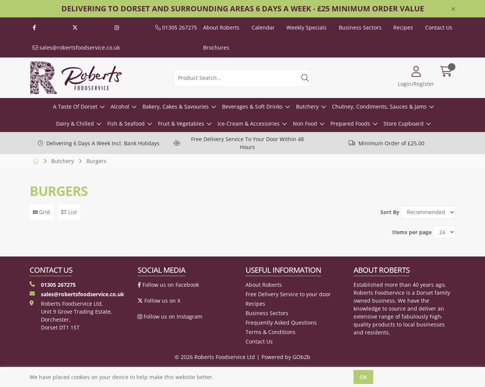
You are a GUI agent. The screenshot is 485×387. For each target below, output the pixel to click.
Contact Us (438, 27)
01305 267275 (176, 27)
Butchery (307, 106)
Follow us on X (159, 300)
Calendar (263, 27)
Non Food (305, 123)
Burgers (96, 161)
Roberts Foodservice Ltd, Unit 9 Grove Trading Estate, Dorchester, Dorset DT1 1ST (71, 315)
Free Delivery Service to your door (288, 294)
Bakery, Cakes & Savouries (175, 106)
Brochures (216, 47)
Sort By (389, 212)
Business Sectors (360, 27)
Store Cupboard (403, 123)
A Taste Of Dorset (75, 106)
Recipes (403, 27)
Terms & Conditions (271, 332)
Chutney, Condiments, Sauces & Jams (379, 106)
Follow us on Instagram (170, 316)
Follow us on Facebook (168, 284)
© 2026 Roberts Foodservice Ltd (215, 357)
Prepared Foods (350, 123)
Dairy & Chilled (75, 123)
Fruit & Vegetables (181, 123)
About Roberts (221, 27)
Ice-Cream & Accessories (248, 123)
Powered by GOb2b (285, 357)
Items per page (412, 232)
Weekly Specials (306, 27)
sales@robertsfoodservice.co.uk (76, 47)
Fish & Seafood (126, 123)
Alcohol (120, 106)
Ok (363, 377)
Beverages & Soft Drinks (252, 106)
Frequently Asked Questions (281, 322)
